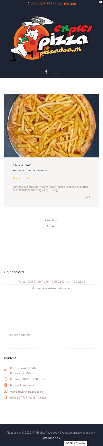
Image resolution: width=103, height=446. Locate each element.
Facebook (18, 170)
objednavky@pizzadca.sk (26, 391)
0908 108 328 (65, 4)
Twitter (31, 170)
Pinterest (43, 170)
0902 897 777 (41, 4)
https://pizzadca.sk (22, 385)
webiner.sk (51, 438)
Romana (51, 226)
